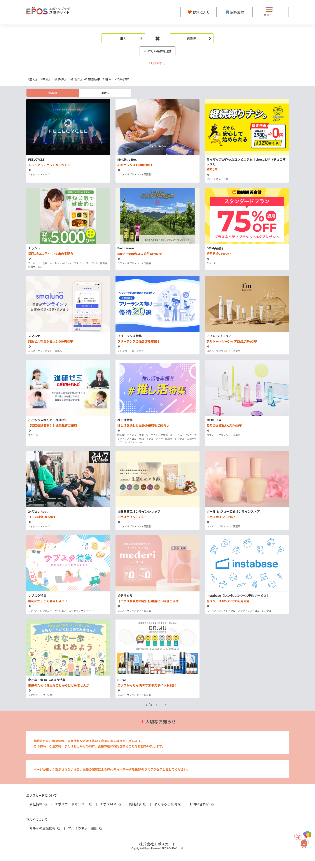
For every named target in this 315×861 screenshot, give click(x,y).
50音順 (105, 93)
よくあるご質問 (168, 804)
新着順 (52, 93)
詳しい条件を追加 (157, 51)
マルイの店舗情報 (45, 828)
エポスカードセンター (74, 804)
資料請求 (138, 804)
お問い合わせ (201, 804)
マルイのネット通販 (85, 828)
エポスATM (111, 804)
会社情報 (38, 804)
